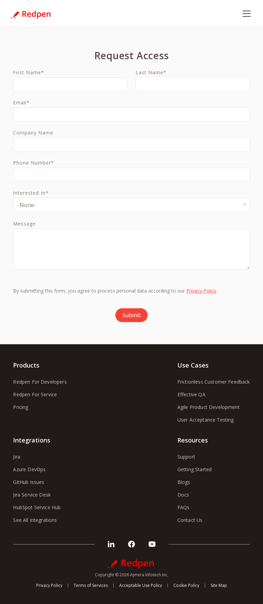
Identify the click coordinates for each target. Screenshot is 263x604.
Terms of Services (91, 585)
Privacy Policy (201, 290)
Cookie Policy (186, 585)
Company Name (33, 133)
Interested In (31, 193)
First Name (28, 72)
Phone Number (33, 163)
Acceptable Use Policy (140, 585)
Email (21, 102)
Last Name (151, 72)
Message (24, 224)
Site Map (219, 585)
